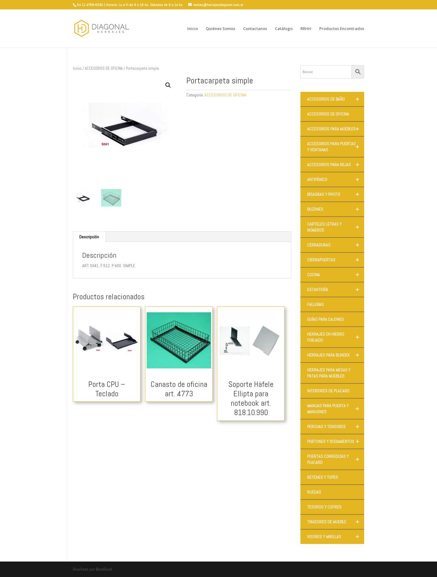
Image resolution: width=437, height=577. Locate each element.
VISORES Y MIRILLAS (335, 536)
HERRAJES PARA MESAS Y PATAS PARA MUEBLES (329, 373)
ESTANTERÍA (335, 289)
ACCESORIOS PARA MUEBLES (335, 129)
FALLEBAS (315, 304)
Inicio (192, 28)
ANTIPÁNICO (335, 179)
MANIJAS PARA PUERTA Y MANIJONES (335, 408)
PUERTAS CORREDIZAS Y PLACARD (335, 459)
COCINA (335, 274)
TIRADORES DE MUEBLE (335, 522)
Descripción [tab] (89, 237)
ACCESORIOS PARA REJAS (335, 164)
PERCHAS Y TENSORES (335, 426)
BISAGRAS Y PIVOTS (335, 194)
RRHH (305, 28)
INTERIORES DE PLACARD (328, 391)
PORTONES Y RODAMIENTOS (335, 441)
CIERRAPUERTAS (335, 260)
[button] (168, 85)
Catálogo (284, 28)
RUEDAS (314, 492)
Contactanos (255, 28)
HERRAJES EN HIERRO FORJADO (335, 337)
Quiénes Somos (220, 28)
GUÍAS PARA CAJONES (325, 319)
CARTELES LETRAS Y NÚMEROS (335, 227)
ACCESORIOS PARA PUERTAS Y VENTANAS (335, 146)
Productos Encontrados (341, 28)
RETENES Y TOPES (322, 477)
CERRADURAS (335, 245)
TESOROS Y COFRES (324, 507)
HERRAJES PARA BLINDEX (335, 355)
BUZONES (335, 209)
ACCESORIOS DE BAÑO (335, 99)
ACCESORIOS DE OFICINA (104, 68)
